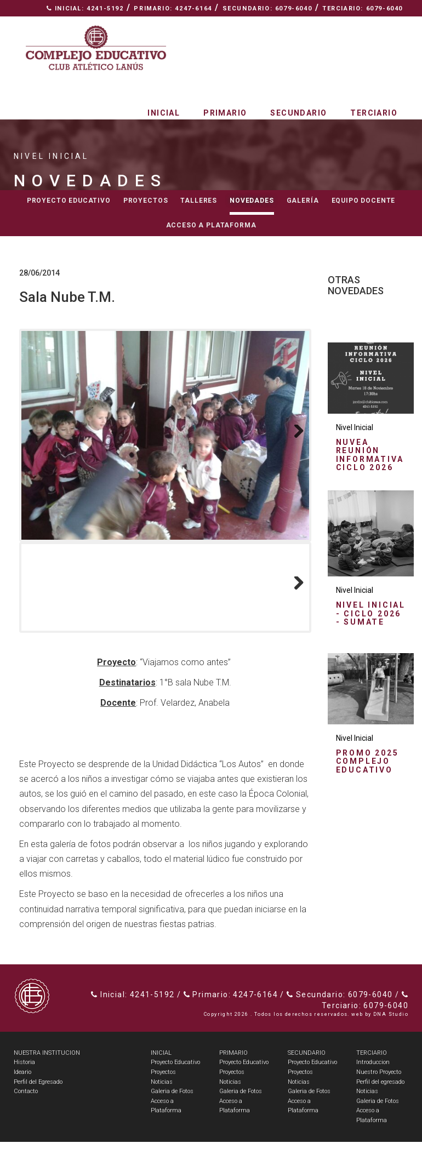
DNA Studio (390, 1021)
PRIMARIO (233, 1060)
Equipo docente (364, 200)
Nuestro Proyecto (378, 1079)
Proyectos (145, 200)
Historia (24, 1069)
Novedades (252, 200)
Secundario (298, 112)
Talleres (198, 200)
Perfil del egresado (380, 1089)
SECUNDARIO (307, 1060)
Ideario (22, 1079)
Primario (225, 112)
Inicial (163, 112)
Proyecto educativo (69, 200)
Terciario (373, 112)
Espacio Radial (199, 24)
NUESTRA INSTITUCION (47, 1060)
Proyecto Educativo (175, 1069)
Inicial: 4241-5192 (85, 8)
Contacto (379, 24)
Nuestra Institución (294, 24)
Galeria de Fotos (172, 1098)
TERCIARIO (371, 1060)
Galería (303, 200)
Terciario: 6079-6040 (362, 8)
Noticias (162, 1089)
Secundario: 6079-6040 (267, 8)
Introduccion (373, 1069)
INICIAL (161, 1060)
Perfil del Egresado (38, 1089)
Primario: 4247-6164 (173, 8)
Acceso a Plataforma (211, 225)
